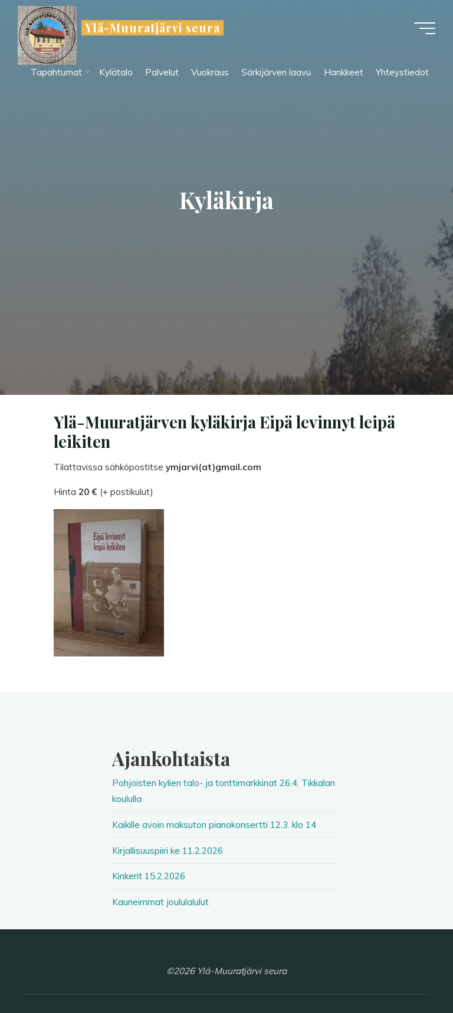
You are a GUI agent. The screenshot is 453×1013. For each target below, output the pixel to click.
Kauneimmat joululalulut (160, 902)
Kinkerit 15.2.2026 (148, 876)
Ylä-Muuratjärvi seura (152, 27)
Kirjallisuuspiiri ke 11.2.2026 (167, 850)
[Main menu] (424, 28)
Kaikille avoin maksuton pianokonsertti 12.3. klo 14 (214, 824)
